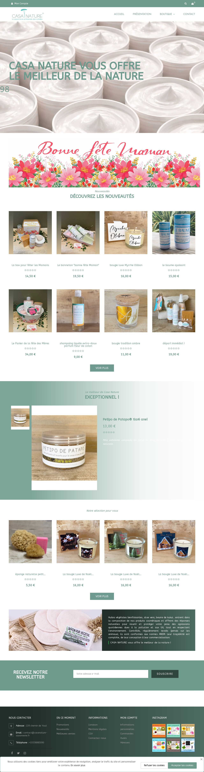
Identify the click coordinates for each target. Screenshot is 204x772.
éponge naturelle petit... (30, 574)
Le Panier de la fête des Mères (30, 343)
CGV (90, 733)
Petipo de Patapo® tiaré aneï (125, 419)
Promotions (63, 724)
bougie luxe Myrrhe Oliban (126, 265)
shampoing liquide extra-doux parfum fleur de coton (78, 344)
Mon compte (128, 717)
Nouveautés (63, 729)
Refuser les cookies (154, 765)
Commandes (126, 733)
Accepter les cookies (182, 765)
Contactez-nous (97, 738)
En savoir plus (78, 765)
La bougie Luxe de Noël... (78, 574)
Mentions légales (97, 729)
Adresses (125, 742)
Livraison (93, 724)
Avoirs (123, 738)
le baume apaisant (173, 265)
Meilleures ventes (66, 733)
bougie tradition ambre (126, 343)
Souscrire (165, 673)
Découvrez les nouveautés (102, 196)
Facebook (12, 753)
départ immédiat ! (174, 343)
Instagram (25, 753)
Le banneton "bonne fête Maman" (78, 265)
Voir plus (102, 368)
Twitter (18, 753)
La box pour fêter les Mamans (30, 265)
